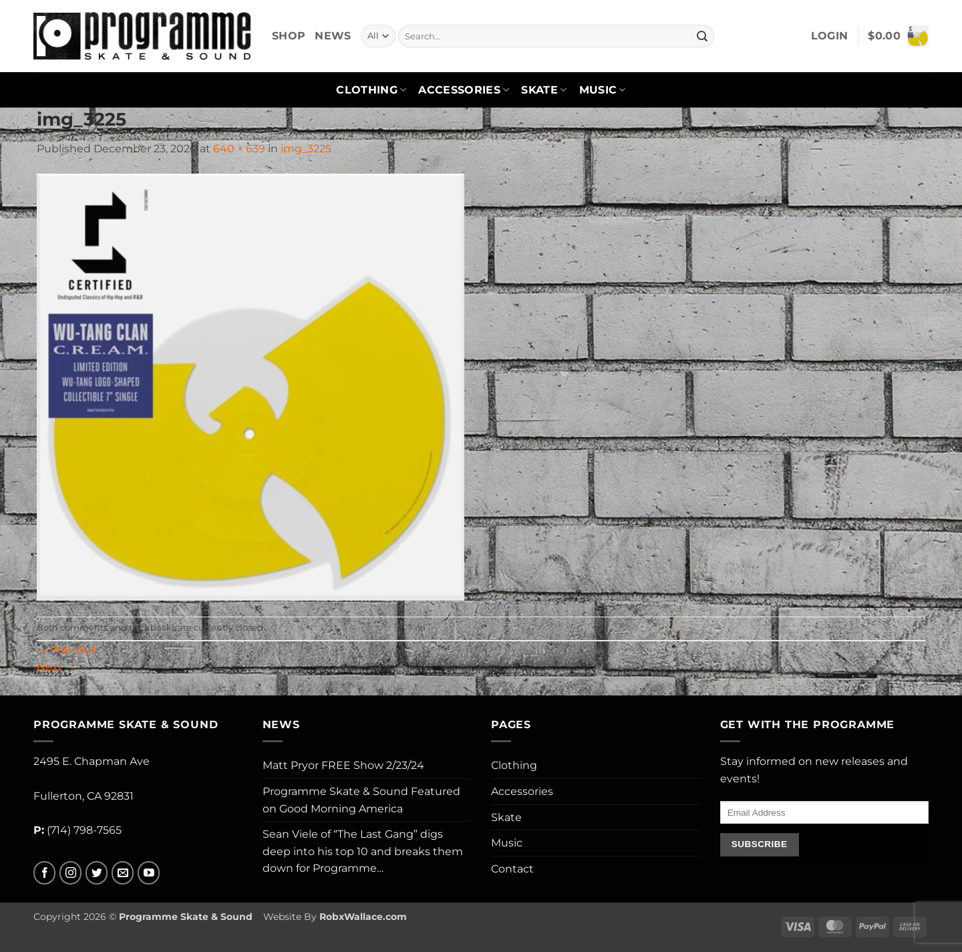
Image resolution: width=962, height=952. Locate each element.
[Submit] (702, 36)
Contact (512, 868)
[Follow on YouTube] (149, 873)
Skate (544, 90)
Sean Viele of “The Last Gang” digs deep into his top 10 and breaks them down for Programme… (363, 851)
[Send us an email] (123, 873)
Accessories (463, 90)
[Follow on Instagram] (70, 873)
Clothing (371, 90)
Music (602, 90)
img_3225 (306, 148)
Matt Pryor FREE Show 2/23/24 (343, 765)
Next (56, 667)
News (333, 35)
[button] (829, 36)
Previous (66, 649)
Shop (288, 35)
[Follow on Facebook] (44, 873)
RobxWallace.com (363, 917)
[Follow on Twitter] (97, 873)
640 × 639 (239, 148)
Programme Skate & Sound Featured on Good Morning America (361, 800)
